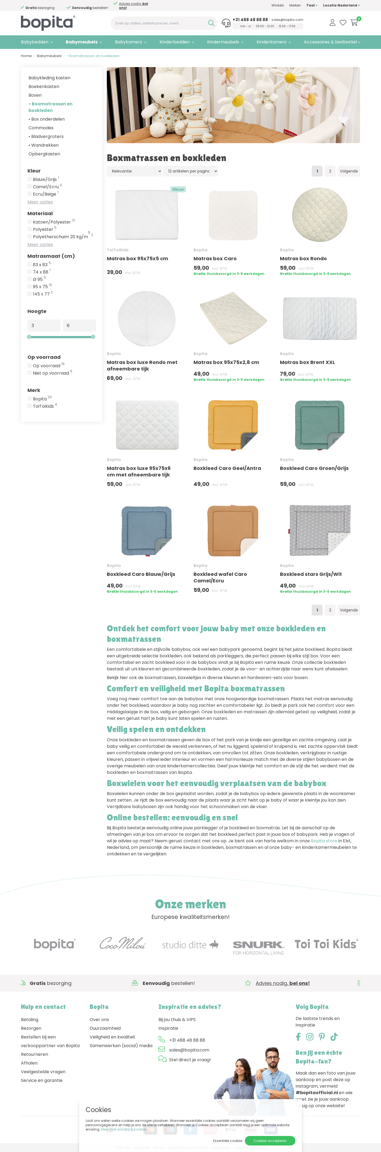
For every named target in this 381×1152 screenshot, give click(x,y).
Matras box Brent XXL (307, 362)
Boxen (35, 95)
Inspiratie (168, 1028)
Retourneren (34, 1054)
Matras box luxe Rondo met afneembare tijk (142, 365)
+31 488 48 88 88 (250, 20)
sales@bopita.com (287, 20)
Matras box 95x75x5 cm (137, 258)
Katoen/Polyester (54, 222)
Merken (295, 5)
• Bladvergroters (46, 136)
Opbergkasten (44, 154)
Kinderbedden (175, 42)
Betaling (29, 1019)
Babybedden (34, 42)
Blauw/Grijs (46, 179)
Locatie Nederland (341, 5)
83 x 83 (42, 265)
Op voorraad (44, 357)
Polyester (45, 229)
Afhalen (29, 1063)
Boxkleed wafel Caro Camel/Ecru (220, 577)
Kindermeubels (223, 42)
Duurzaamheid (105, 1028)
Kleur (34, 170)
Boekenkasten (44, 86)
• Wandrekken (44, 145)
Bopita (42, 399)
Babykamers (128, 42)
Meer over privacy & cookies (124, 1129)
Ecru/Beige (45, 194)
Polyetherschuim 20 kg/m (63, 237)
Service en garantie (42, 1080)
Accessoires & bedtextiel (330, 42)
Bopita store (324, 841)
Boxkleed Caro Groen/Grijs (314, 468)
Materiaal (40, 213)
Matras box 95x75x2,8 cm (226, 362)
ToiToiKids (45, 406)
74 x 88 (42, 272)
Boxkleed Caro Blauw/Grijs (141, 574)
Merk (33, 390)
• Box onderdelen (47, 119)
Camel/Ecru (47, 187)
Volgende (349, 171)
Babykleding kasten (49, 78)
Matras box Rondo (303, 258)
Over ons (99, 1019)
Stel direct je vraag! (190, 1060)
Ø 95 (39, 279)
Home (26, 56)
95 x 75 (42, 287)
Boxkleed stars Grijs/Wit (311, 574)
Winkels (277, 5)
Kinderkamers (271, 42)
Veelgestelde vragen (43, 1072)
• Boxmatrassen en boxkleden (51, 107)
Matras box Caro (215, 258)
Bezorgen (31, 1028)
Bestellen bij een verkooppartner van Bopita (50, 1041)
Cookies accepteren (270, 1140)
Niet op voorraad (52, 373)
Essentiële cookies (228, 1140)
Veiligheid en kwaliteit (112, 1037)
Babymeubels (82, 42)
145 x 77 (43, 294)
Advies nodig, (134, 5)
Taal (312, 5)
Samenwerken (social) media (121, 1046)
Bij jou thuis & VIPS (177, 1019)
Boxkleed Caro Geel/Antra (227, 468)
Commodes (41, 128)
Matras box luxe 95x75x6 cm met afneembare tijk (139, 471)
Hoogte (36, 311)
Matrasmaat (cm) (51, 256)
